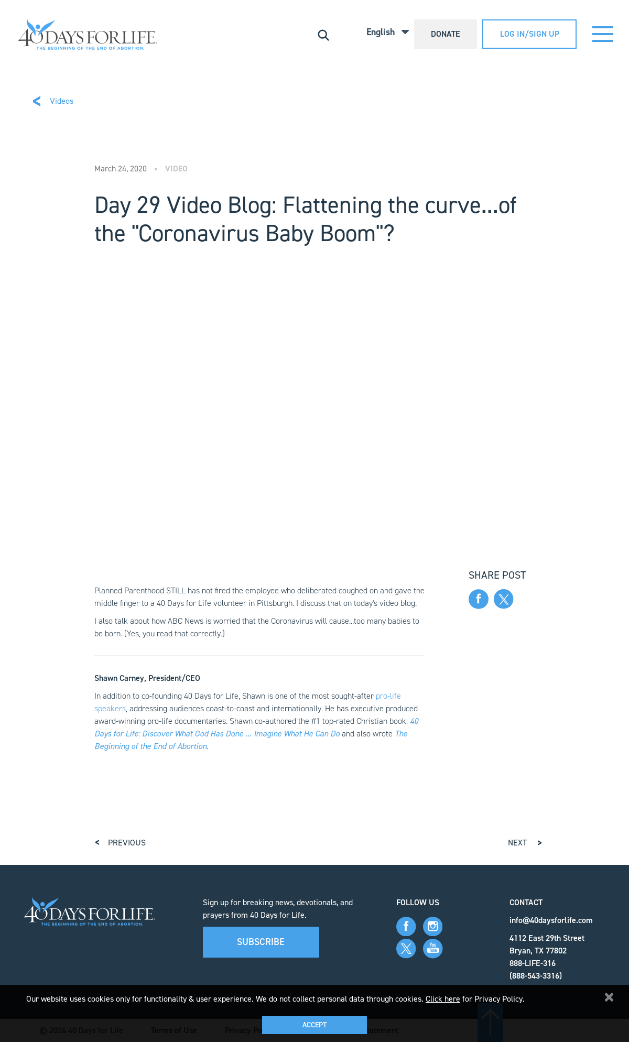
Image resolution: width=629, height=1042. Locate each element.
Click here (443, 998)
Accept (314, 1025)
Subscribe (261, 942)
